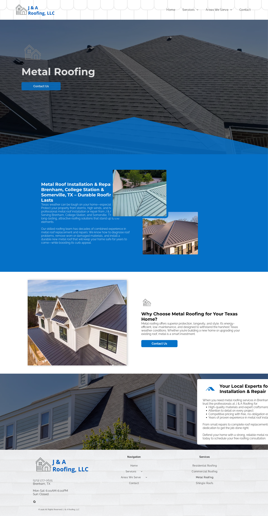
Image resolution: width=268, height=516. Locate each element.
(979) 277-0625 (43, 480)
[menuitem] (171, 9)
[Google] (34, 502)
